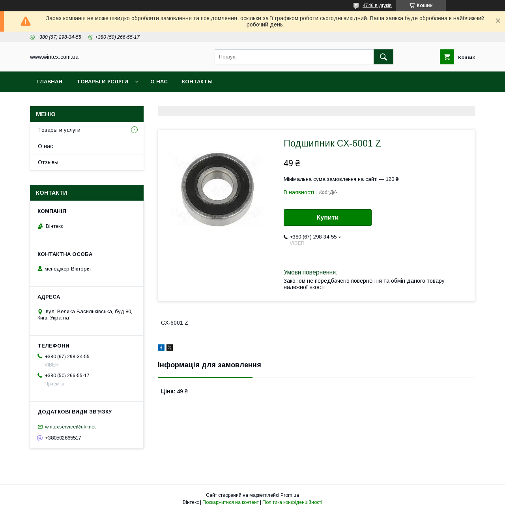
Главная (49, 82)
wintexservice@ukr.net (70, 427)
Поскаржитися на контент (230, 502)
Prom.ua (290, 495)
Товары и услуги (102, 82)
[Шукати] (383, 56)
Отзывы (48, 162)
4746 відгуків (377, 5)
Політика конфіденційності (292, 502)
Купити (328, 217)
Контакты (197, 82)
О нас (159, 82)
